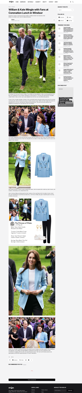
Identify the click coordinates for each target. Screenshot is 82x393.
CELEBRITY (37, 1)
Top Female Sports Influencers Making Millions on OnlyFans (68, 43)
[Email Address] (60, 390)
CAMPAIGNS (23, 1)
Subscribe (70, 390)
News (42, 392)
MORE (56, 1)
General (32, 392)
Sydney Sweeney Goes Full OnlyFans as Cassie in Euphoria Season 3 (68, 78)
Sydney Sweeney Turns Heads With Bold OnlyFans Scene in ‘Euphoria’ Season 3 (68, 50)
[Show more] (31, 360)
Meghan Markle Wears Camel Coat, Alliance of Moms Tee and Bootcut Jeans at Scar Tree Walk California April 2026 (68, 57)
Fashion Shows (44, 389)
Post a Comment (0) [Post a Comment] (32, 379)
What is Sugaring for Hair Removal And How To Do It (68, 64)
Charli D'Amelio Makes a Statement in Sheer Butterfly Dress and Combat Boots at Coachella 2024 (68, 29)
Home (10, 6)
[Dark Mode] (70, 2)
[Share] (54, 20)
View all (24, 364)
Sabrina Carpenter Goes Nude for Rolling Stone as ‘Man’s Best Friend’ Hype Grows (68, 36)
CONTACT (51, 1)
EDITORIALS (30, 1)
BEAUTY (44, 1)
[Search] (72, 2)
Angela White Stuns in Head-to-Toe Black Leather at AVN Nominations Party (68, 71)
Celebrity (13, 6)
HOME (17, 1)
